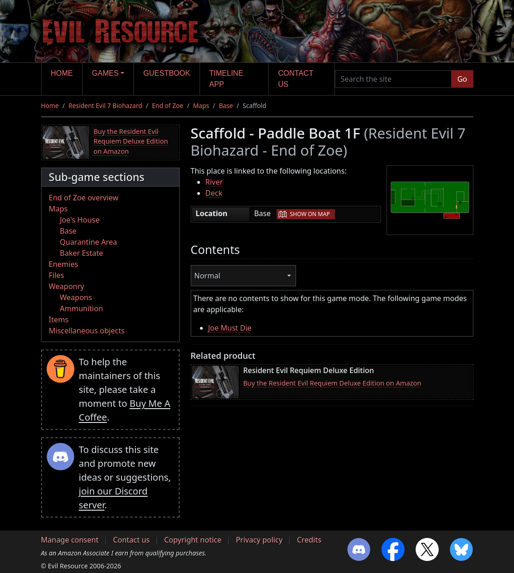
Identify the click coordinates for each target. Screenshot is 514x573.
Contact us (295, 78)
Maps (201, 105)
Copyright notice (192, 540)
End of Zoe (167, 105)
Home (62, 73)
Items (59, 319)
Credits (309, 540)
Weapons (76, 297)
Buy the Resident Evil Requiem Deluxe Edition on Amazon (131, 141)
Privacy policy (259, 540)
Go (462, 79)
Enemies (64, 264)
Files (56, 275)
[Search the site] (393, 79)
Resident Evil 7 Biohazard (105, 105)
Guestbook (166, 73)
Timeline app (226, 78)
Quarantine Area (88, 242)
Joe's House (80, 220)
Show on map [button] (310, 214)
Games (105, 73)
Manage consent (70, 540)
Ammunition (81, 308)
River (214, 182)
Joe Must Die (230, 328)
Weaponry (67, 286)
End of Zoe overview (84, 198)
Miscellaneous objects (87, 331)
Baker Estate (81, 253)
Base (226, 105)
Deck (214, 193)
